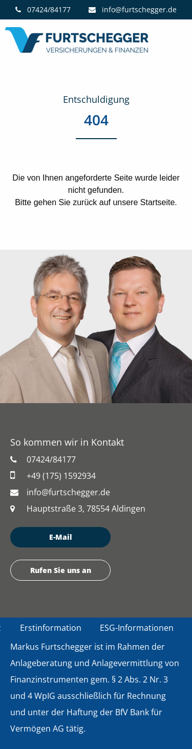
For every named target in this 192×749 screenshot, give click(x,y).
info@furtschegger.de (133, 9)
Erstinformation (50, 627)
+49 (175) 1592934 (53, 475)
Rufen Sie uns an (60, 570)
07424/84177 (43, 9)
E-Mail (60, 537)
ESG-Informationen (137, 627)
